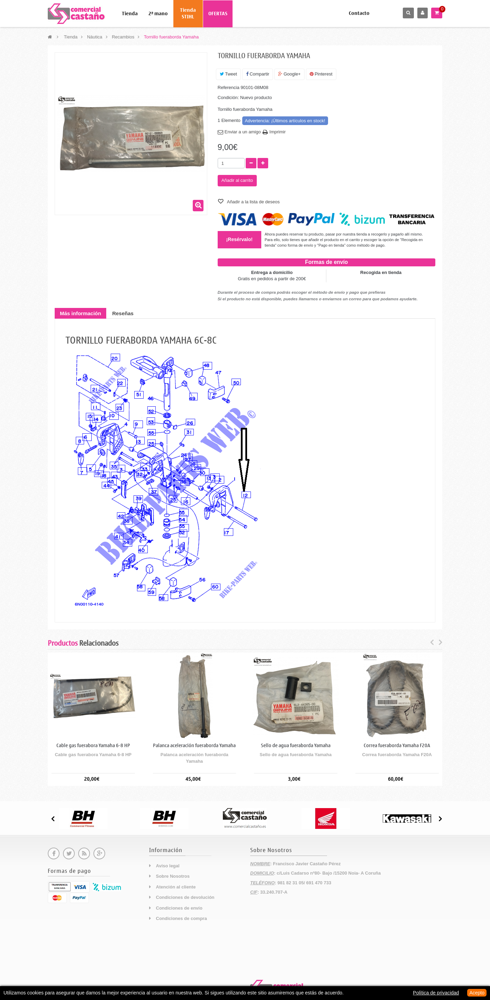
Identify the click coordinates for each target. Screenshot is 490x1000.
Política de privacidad (436, 992)
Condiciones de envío (179, 908)
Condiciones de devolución (185, 897)
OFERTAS (217, 13)
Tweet (228, 74)
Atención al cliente (176, 887)
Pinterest (321, 74)
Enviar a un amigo (243, 131)
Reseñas (123, 313)
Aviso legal (168, 865)
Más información (80, 313)
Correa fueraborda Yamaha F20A (397, 745)
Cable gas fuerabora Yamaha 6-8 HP (93, 745)
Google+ (289, 74)
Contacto (359, 13)
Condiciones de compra (181, 918)
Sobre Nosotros (173, 876)
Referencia (228, 87)
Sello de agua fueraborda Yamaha (295, 745)
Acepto (476, 992)
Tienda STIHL (188, 13)
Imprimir (278, 131)
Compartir (258, 74)
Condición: (228, 97)
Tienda (130, 13)
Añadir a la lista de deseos (253, 201)
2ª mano (158, 13)
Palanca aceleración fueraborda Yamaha (194, 745)
